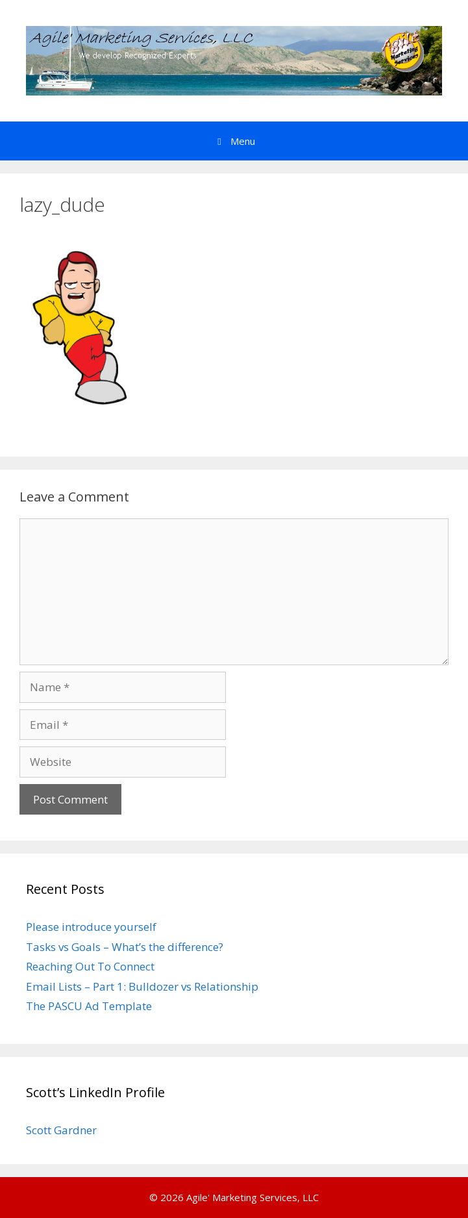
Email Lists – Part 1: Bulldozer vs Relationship (142, 986)
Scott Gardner (61, 1130)
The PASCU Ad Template (89, 1005)
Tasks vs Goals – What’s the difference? (124, 946)
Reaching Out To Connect (90, 966)
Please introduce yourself (91, 926)
